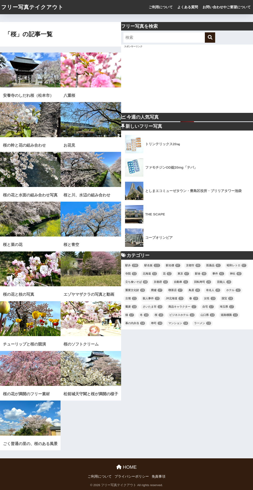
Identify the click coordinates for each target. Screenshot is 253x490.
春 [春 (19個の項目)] (193, 298)
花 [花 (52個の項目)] (167, 273)
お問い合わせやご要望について (227, 7)
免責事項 (158, 476)
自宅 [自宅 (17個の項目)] (208, 306)
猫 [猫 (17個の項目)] (129, 315)
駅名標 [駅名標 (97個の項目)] (173, 265)
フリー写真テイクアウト (32, 7)
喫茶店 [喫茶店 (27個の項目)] (175, 290)
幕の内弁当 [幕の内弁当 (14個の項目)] (135, 323)
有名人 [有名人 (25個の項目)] (213, 290)
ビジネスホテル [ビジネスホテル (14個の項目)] (182, 315)
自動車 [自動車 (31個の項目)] (181, 282)
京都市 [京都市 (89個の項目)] (193, 265)
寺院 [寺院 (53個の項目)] (131, 273)
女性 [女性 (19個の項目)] (209, 298)
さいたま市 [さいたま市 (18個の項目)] (152, 306)
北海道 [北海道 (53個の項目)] (150, 273)
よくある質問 (187, 7)
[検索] (210, 37)
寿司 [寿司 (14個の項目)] (156, 323)
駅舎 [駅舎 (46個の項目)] (200, 273)
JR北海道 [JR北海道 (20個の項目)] (174, 298)
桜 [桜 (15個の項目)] (159, 315)
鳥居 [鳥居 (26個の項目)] (194, 290)
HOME (126, 467)
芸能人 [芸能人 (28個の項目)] (224, 282)
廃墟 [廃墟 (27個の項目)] (156, 290)
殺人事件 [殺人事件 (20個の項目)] (151, 298)
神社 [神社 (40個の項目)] (235, 273)
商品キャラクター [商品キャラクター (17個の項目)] (182, 306)
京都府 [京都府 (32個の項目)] (161, 282)
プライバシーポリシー (131, 476)
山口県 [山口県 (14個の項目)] (207, 315)
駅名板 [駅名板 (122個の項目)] (152, 265)
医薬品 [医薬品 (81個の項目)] (213, 265)
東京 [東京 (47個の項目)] (183, 273)
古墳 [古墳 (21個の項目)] (131, 298)
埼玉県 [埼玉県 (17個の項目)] (227, 306)
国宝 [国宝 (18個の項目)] (227, 298)
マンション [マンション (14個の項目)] (178, 323)
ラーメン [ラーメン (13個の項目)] (202, 323)
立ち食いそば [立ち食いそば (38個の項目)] (136, 282)
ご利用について (161, 7)
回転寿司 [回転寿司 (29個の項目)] (202, 282)
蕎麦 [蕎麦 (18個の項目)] (131, 306)
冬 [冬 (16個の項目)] (144, 315)
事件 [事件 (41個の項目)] (218, 273)
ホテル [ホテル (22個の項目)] (233, 290)
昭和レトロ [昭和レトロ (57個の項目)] (236, 265)
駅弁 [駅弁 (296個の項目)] (131, 265)
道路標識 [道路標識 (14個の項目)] (229, 315)
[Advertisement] (187, 81)
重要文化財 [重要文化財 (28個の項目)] (135, 290)
